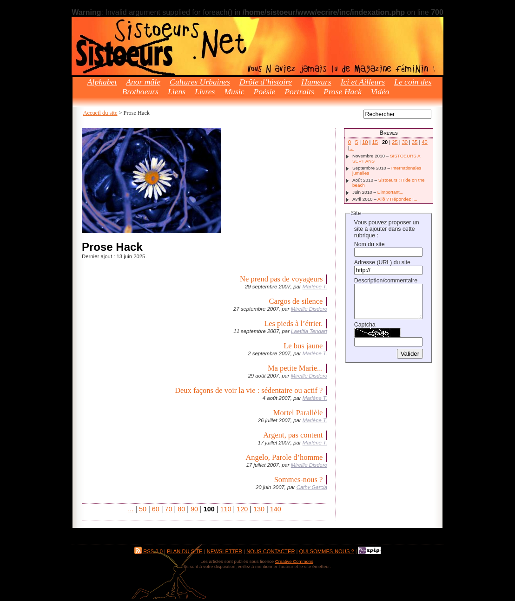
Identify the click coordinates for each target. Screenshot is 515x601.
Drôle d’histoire (265, 81)
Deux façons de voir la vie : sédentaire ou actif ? (249, 390)
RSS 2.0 (148, 551)
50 (142, 509)
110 (225, 509)
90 (194, 509)
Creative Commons (294, 561)
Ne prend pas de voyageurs (281, 278)
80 (181, 509)
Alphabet (102, 81)
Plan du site (184, 551)
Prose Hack (343, 91)
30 (405, 142)
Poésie (264, 91)
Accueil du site (100, 113)
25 (394, 142)
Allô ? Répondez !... (397, 199)
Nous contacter (270, 551)
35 (414, 142)
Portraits (299, 91)
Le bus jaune (303, 345)
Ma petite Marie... (295, 368)
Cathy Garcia (312, 487)
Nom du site (369, 244)
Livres (205, 91)
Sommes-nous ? (298, 479)
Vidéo (380, 91)
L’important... (390, 192)
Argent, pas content (293, 435)
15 (375, 142)
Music (234, 91)
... (130, 509)
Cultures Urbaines (200, 81)
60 (155, 509)
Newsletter (224, 551)
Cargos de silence (296, 301)
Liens (176, 91)
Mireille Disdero (309, 309)
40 (424, 142)
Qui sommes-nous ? (326, 551)
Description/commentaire (385, 280)
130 (258, 509)
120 (242, 509)
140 (275, 509)
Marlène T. (315, 286)
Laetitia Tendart (309, 331)
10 (365, 142)
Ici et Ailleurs (363, 81)
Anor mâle (143, 81)
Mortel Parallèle (298, 412)
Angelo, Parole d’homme (284, 457)
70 (168, 509)
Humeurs (316, 81)
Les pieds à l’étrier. (293, 323)
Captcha (365, 324)
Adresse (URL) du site (382, 262)
